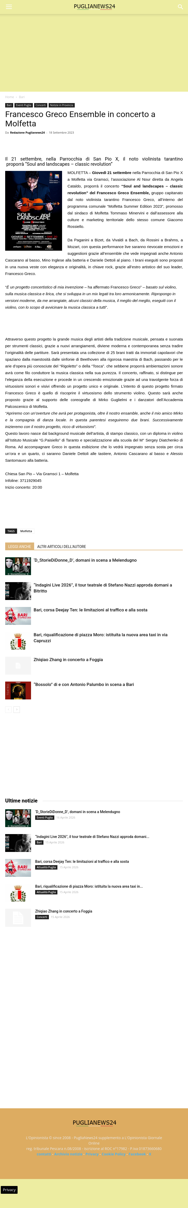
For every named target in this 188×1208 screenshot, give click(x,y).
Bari (22, 97)
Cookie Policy (113, 1154)
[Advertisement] (94, 53)
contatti (44, 1154)
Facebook (137, 1154)
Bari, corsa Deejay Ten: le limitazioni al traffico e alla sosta (90, 609)
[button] (181, 7)
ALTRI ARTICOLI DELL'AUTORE (61, 547)
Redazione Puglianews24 (27, 132)
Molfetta (26, 531)
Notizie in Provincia (61, 105)
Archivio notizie (68, 1154)
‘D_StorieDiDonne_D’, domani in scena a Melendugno (85, 560)
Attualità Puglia (46, 867)
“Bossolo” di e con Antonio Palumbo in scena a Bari (84, 684)
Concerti (41, 105)
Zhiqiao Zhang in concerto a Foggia (68, 659)
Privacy (92, 1154)
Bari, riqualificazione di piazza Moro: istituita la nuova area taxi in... (89, 886)
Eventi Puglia (23, 105)
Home (9, 97)
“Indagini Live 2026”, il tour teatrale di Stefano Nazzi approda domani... (92, 837)
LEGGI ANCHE (19, 547)
